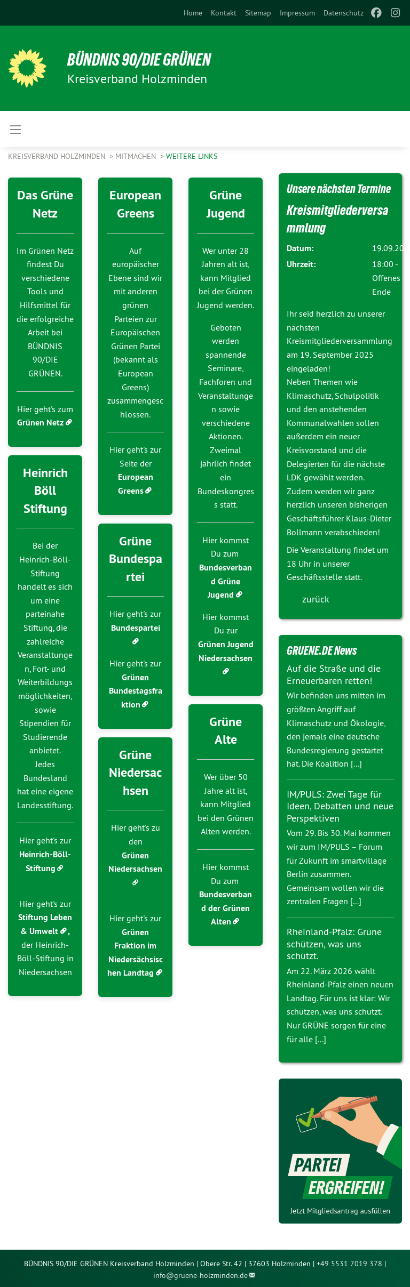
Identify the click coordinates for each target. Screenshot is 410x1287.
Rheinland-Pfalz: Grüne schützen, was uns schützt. (334, 944)
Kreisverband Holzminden (57, 156)
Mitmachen (136, 156)
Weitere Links (191, 156)
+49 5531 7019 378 (349, 1263)
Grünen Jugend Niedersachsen (226, 651)
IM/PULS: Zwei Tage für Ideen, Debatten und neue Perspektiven (340, 806)
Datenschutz (344, 13)
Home (193, 13)
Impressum (297, 13)
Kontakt (223, 13)
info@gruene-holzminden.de (200, 1275)
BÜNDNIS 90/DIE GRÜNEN (139, 59)
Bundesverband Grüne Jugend (225, 581)
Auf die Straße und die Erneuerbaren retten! (334, 674)
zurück (315, 599)
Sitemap (258, 13)
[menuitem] (193, 13)
